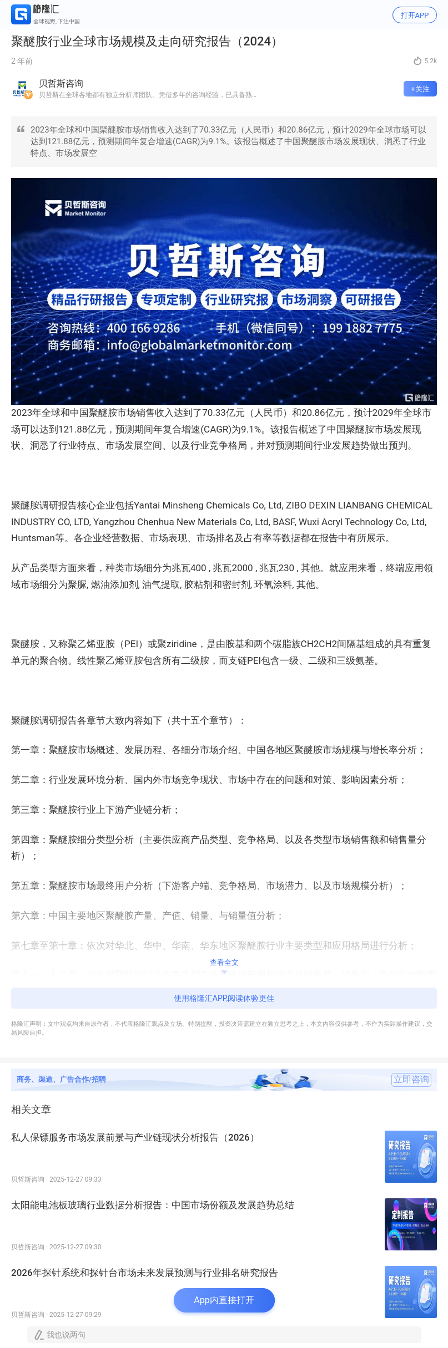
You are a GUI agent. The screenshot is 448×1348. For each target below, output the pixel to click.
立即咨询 (411, 1079)
